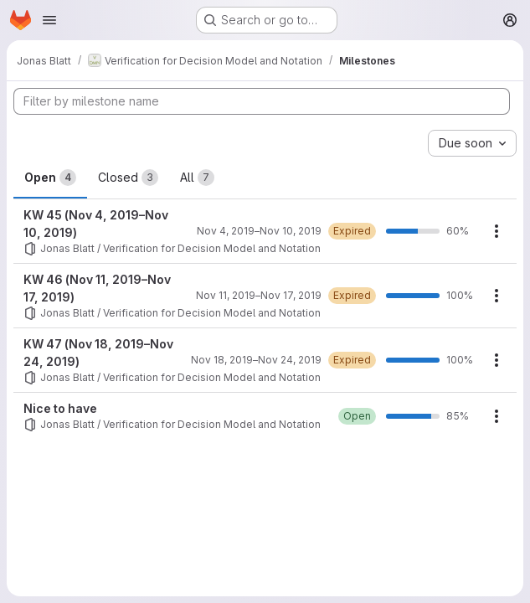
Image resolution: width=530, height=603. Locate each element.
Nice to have (60, 408)
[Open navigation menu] (49, 20)
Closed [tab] (128, 177)
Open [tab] (50, 177)
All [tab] (197, 177)
